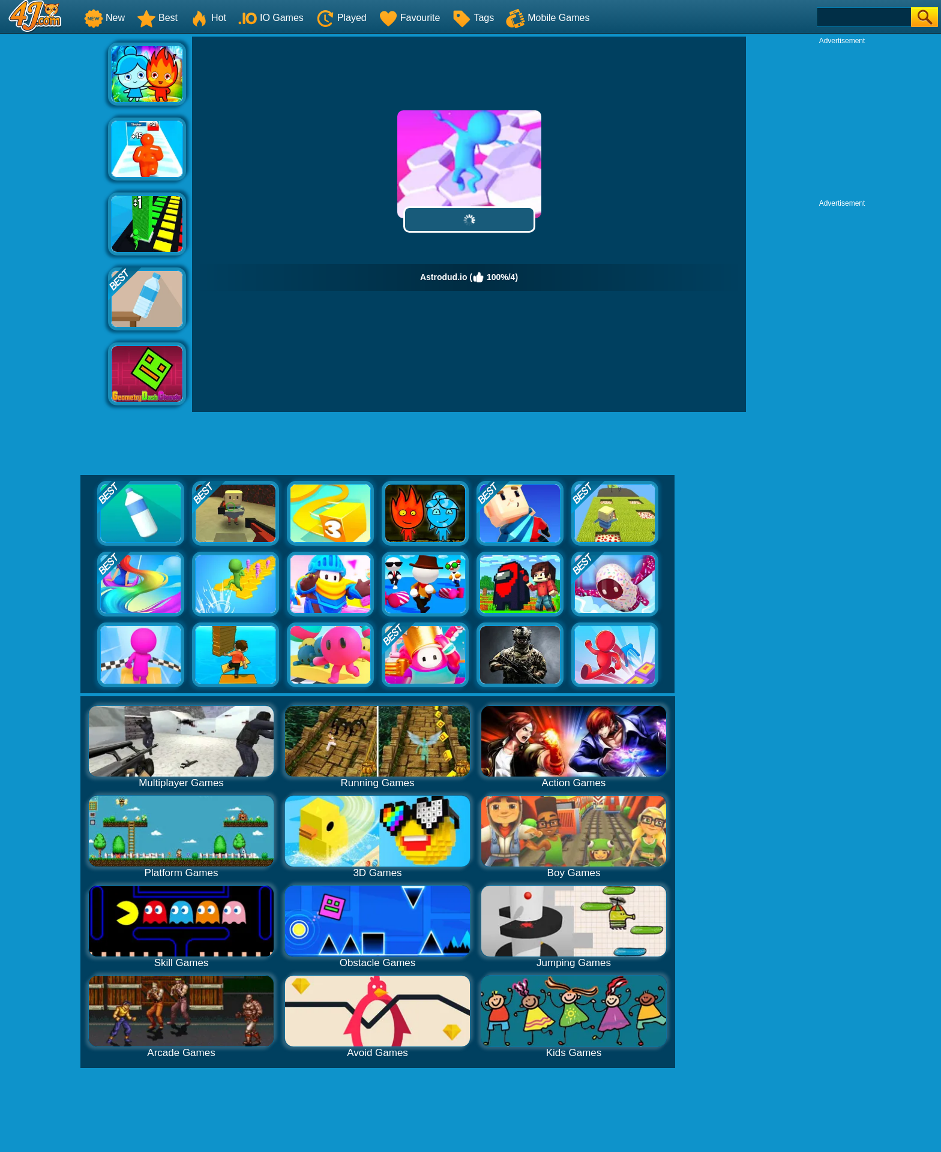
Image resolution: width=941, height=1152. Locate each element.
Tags (473, 18)
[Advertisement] (54, 216)
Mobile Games (547, 18)
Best (157, 18)
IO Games (271, 18)
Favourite (409, 18)
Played (341, 18)
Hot (208, 18)
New (104, 18)
